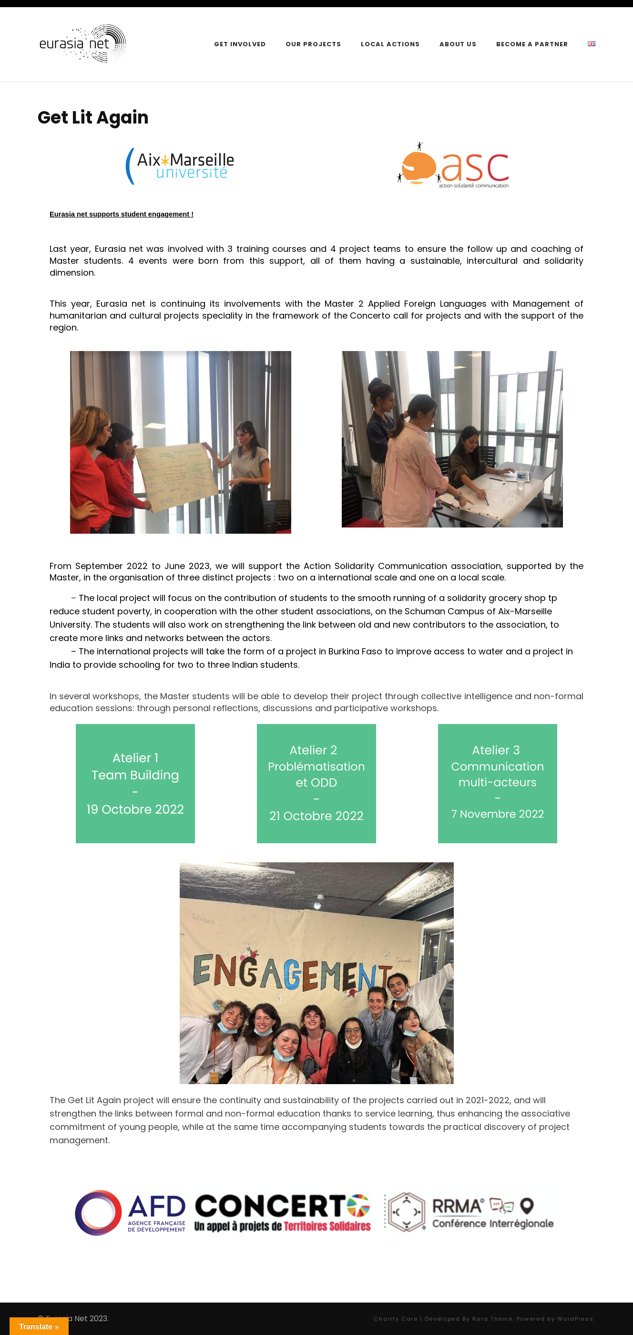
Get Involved (240, 44)
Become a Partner (532, 44)
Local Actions (390, 44)
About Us (458, 44)
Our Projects (313, 44)
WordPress (575, 1319)
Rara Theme (492, 1319)
